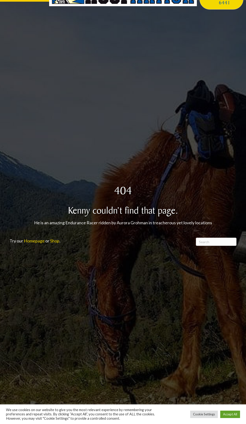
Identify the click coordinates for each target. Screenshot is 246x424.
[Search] (216, 242)
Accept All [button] (230, 414)
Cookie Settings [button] (204, 414)
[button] (24, 8)
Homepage (34, 240)
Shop (54, 240)
